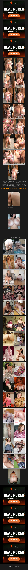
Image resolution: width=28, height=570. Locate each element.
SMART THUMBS (17, 484)
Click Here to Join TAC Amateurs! (14, 188)
